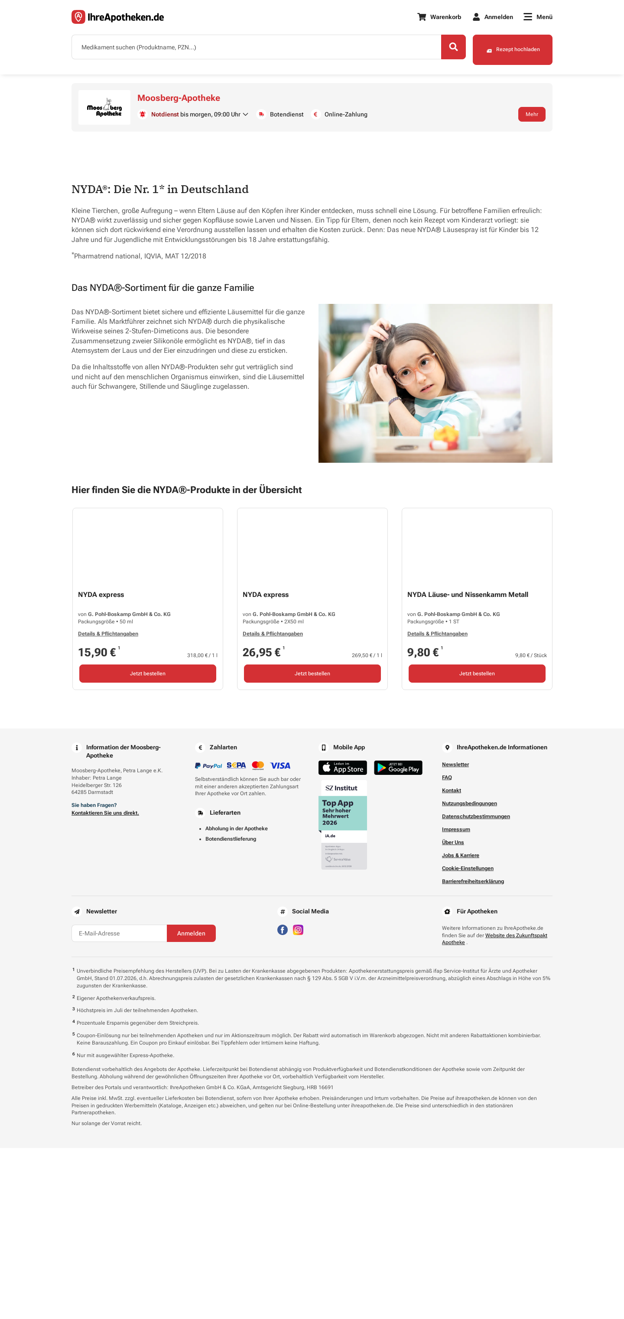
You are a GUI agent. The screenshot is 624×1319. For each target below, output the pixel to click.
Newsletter (455, 935)
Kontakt (451, 961)
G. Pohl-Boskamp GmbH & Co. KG (129, 785)
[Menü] (537, 17)
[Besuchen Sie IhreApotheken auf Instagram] (298, 1100)
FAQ (447, 948)
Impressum (456, 1000)
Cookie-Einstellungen (468, 1039)
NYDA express (101, 765)
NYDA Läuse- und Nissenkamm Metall (467, 765)
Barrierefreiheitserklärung (473, 1052)
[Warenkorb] (439, 17)
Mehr (532, 116)
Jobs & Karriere (460, 1026)
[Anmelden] (492, 17)
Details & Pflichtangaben (108, 805)
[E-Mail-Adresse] (119, 1104)
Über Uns (453, 1013)
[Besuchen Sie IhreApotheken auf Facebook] (282, 1100)
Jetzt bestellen (148, 845)
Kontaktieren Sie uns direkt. (105, 984)
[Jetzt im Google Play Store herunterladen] (398, 939)
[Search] (446, 49)
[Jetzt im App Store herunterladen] (342, 939)
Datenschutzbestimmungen (476, 987)
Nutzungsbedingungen (469, 974)
